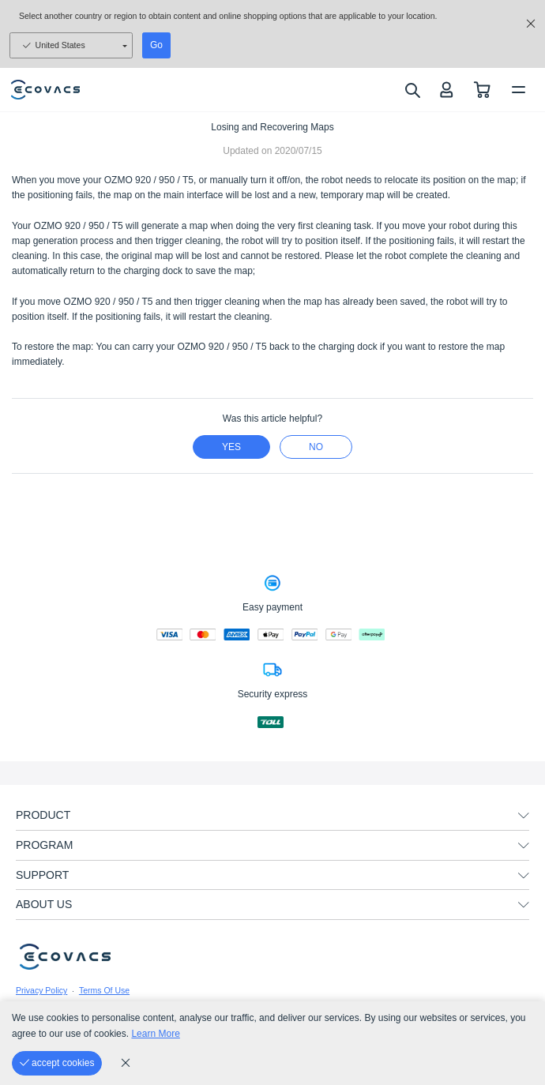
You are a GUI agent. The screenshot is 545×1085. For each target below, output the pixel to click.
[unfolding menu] (524, 816)
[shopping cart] (482, 89)
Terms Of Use (104, 990)
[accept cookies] (57, 1063)
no (316, 446)
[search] (412, 90)
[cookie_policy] (125, 1063)
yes (231, 446)
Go (156, 45)
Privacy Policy (41, 990)
